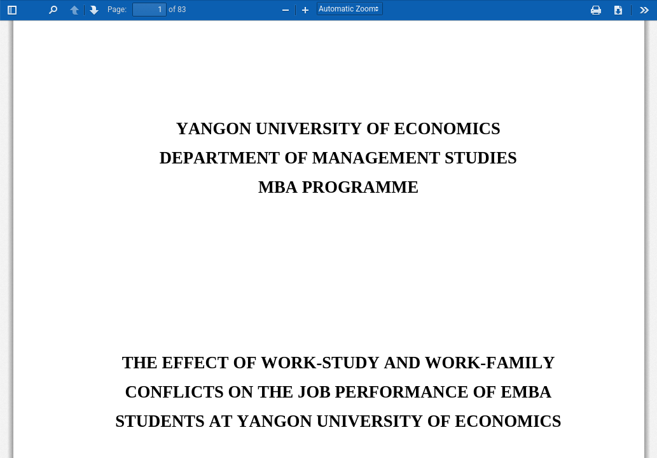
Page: (117, 9)
